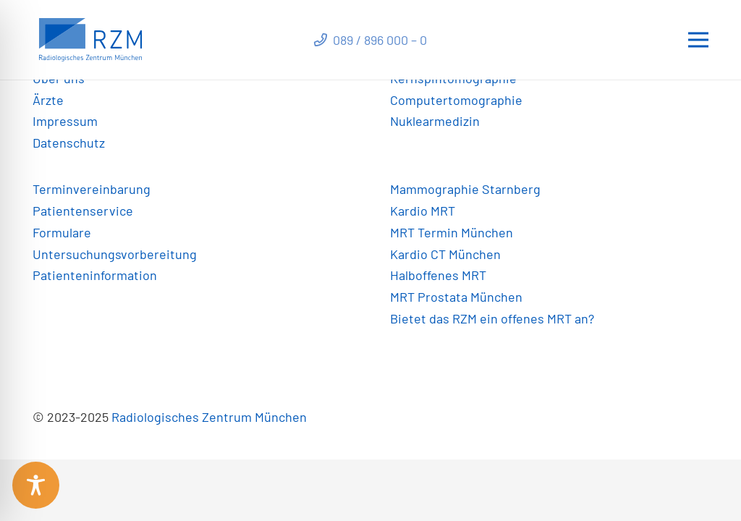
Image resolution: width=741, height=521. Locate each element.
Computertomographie (456, 100)
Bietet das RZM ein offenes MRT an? (492, 318)
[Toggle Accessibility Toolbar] (36, 485)
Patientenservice (83, 211)
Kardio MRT (422, 211)
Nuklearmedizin (435, 121)
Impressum (65, 121)
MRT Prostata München (456, 297)
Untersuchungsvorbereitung (115, 254)
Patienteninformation (95, 275)
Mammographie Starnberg (465, 189)
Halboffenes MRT (438, 275)
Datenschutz (69, 143)
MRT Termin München (451, 232)
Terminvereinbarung (92, 189)
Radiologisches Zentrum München (209, 417)
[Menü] (698, 40)
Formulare (62, 232)
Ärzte (48, 100)
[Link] (90, 40)
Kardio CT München (445, 254)
